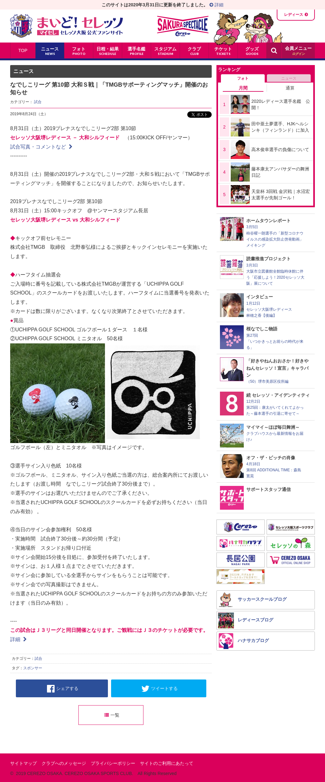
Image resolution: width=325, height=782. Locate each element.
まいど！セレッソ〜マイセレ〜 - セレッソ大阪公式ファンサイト (66, 26)
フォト (243, 78)
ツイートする (159, 688)
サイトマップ (23, 763)
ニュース (288, 78)
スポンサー (32, 668)
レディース (293, 14)
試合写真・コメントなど (41, 146)
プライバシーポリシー (113, 763)
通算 (290, 87)
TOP (23, 50)
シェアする (62, 688)
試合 (38, 102)
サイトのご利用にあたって (166, 763)
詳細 (216, 4)
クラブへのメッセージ (64, 763)
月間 (243, 87)
